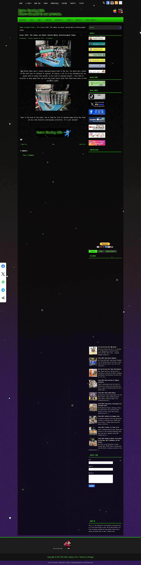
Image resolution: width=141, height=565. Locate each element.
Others (70, 19)
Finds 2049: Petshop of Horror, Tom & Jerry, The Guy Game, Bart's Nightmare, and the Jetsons (110, 440)
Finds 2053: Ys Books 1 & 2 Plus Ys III (108, 427)
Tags (100, 251)
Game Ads (37, 3)
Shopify (73, 3)
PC (37, 27)
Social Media (92, 19)
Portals (80, 19)
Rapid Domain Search (88, 562)
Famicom (49, 19)
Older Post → (82, 144)
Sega (33, 19)
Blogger (91, 557)
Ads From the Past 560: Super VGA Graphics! (109, 369)
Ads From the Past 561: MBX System (107, 347)
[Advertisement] (102, 196)
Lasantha (68, 562)
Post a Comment (28, 155)
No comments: (49, 38)
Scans (45, 3)
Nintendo (23, 19)
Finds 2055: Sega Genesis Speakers (107, 358)
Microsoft (60, 19)
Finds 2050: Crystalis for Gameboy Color (109, 416)
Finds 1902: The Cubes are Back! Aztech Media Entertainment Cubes (47, 35)
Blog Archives (110, 251)
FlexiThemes (55, 562)
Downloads (55, 2)
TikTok (81, 3)
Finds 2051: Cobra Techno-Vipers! (107, 393)
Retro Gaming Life (70, 557)
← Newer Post (23, 144)
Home (20, 3)
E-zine (29, 2)
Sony (41, 19)
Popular (92, 251)
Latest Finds (30, 27)
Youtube (64, 3)
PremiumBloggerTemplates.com (77, 562)
